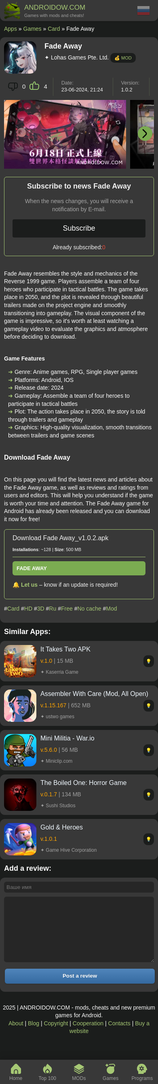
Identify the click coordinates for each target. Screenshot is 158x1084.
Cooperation (88, 1035)
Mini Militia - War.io (67, 738)
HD (28, 608)
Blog (33, 1035)
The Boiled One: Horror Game (83, 782)
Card (54, 28)
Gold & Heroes (61, 827)
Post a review (80, 988)
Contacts (119, 1035)
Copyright (56, 1035)
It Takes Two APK (65, 649)
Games (32, 28)
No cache (89, 608)
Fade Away (32, 568)
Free (67, 608)
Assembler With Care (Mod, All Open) (94, 693)
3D (40, 608)
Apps (10, 28)
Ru (52, 608)
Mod (111, 608)
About (15, 1035)
